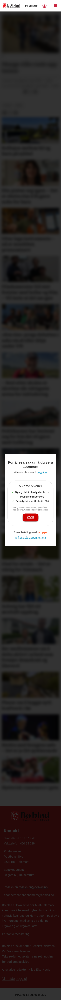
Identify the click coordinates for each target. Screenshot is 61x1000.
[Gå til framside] (12, 5)
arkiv (19, 105)
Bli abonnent (31, 6)
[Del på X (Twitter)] (30, 91)
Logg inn (44, 6)
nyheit (7, 105)
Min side (8, 979)
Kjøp (30, 517)
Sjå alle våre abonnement (30, 537)
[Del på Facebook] (25, 91)
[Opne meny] (55, 5)
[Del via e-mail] (35, 91)
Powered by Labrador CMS (30, 994)
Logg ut (21, 979)
